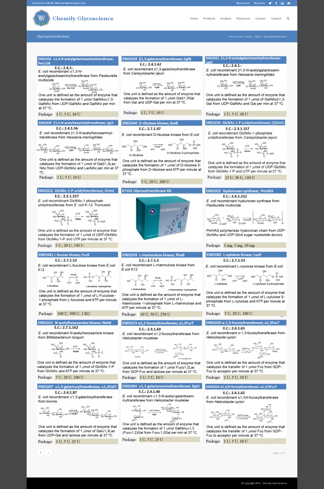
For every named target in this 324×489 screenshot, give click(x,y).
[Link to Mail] (289, 3)
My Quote (259, 3)
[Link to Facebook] (276, 3)
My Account (243, 3)
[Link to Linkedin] (283, 3)
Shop (258, 36)
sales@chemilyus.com (73, 3)
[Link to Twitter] (270, 3)
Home (248, 36)
